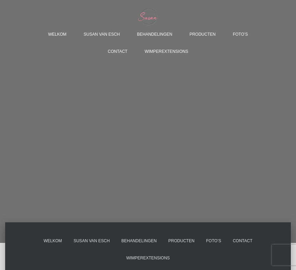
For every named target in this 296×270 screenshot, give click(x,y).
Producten (202, 34)
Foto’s (240, 34)
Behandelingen (154, 34)
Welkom (57, 34)
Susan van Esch (102, 34)
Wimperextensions (166, 51)
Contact (118, 51)
